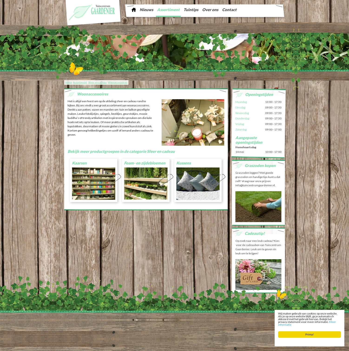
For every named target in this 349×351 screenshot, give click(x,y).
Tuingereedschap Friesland (155, 322)
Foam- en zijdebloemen (144, 163)
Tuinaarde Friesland (129, 322)
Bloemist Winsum (159, 325)
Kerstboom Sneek (181, 322)
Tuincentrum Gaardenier (79, 318)
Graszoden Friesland (106, 322)
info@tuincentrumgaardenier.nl (168, 318)
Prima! (310, 335)
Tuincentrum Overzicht (270, 344)
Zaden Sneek (214, 322)
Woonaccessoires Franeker (264, 322)
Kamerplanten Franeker (235, 322)
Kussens (183, 163)
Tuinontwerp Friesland (82, 322)
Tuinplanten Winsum (232, 325)
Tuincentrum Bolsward (117, 325)
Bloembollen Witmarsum (206, 325)
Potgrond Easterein (181, 325)
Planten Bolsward (139, 325)
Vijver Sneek (199, 322)
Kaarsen (79, 163)
